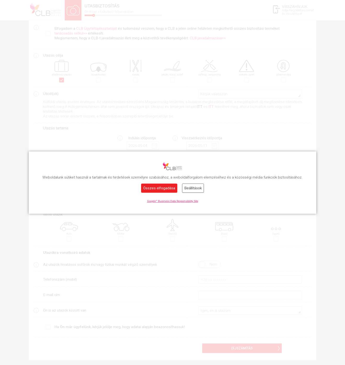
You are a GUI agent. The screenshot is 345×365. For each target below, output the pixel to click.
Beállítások (193, 188)
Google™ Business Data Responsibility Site (172, 201)
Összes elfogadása (159, 188)
